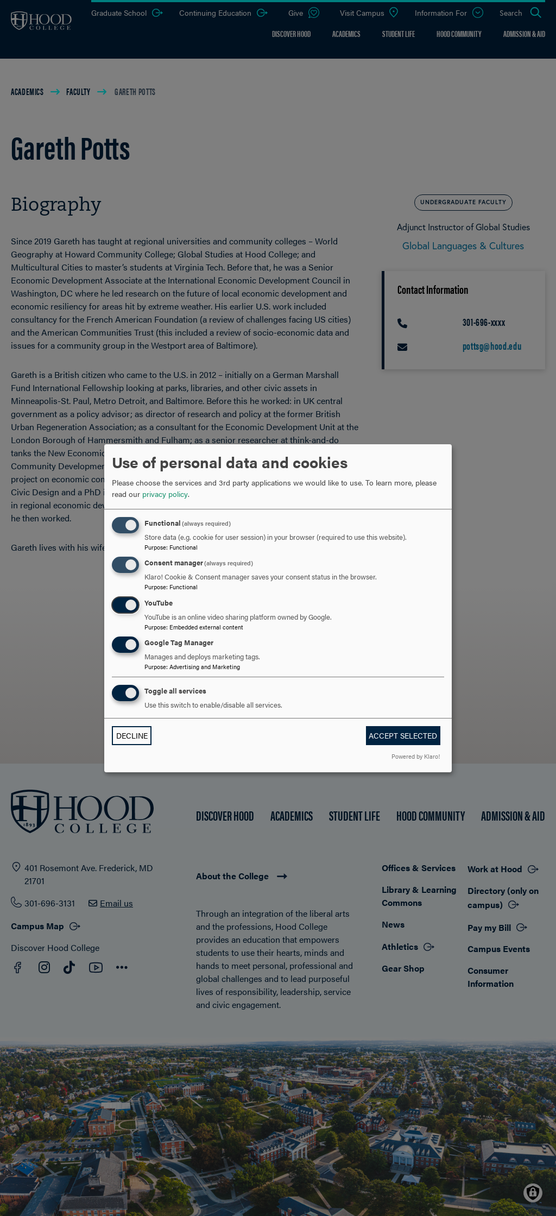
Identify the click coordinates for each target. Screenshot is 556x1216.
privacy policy (165, 493)
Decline (132, 735)
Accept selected (403, 735)
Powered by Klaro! (415, 756)
